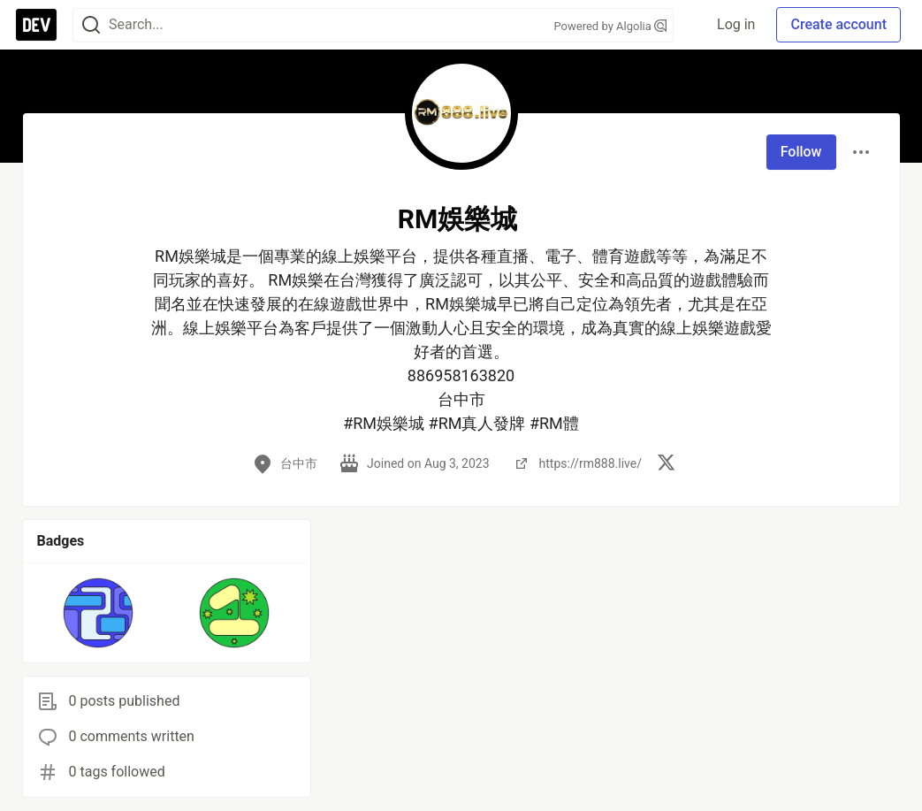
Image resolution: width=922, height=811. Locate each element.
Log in (736, 24)
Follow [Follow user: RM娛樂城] (801, 151)
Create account (838, 24)
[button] (98, 613)
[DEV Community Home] (36, 24)
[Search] (91, 25)
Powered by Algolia (610, 26)
